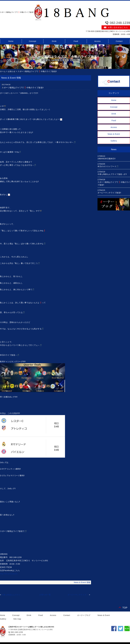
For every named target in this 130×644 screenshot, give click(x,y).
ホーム (3, 71)
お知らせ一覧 (45, 595)
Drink (54, 41)
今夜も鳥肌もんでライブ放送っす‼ (12, 595)
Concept (32, 41)
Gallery (114, 141)
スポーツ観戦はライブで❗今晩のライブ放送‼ (37, 71)
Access (97, 41)
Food (76, 41)
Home (113, 100)
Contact (66, 615)
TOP (124, 607)
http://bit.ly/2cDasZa (8, 574)
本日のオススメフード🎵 (108, 166)
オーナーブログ (83, 615)
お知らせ (11, 71)
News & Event (114, 134)
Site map (17, 619)
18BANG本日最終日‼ (106, 159)
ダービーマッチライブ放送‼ (78, 595)
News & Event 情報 (82, 582)
